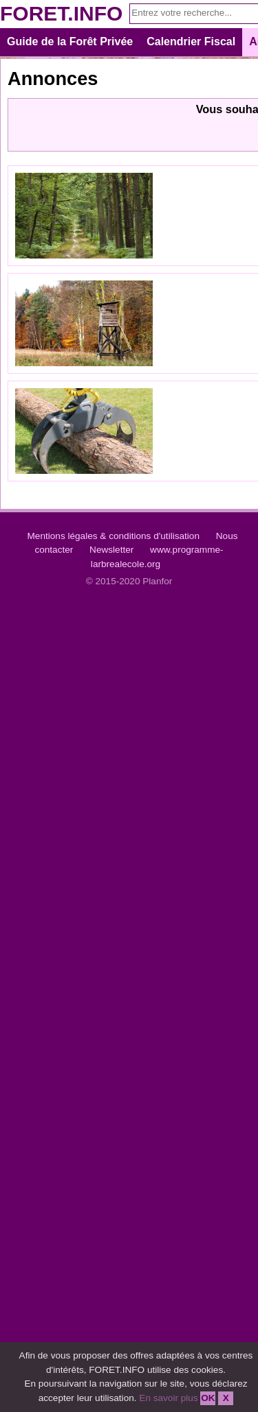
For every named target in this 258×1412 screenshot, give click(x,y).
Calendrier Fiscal (191, 41)
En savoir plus (168, 1398)
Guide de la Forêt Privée (70, 41)
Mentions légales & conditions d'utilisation (114, 536)
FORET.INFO (61, 13)
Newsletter (111, 550)
